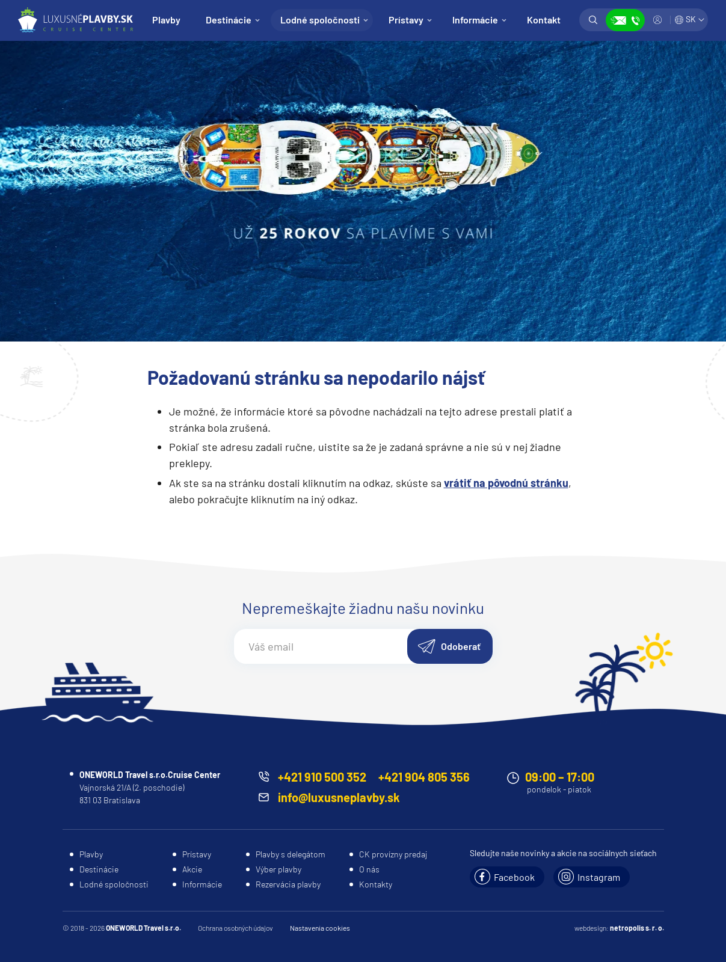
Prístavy (406, 19)
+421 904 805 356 (424, 777)
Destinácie (228, 19)
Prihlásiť (657, 20)
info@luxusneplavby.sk (339, 797)
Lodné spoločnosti (320, 19)
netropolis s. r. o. (637, 928)
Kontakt (544, 19)
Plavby (166, 19)
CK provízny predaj (393, 854)
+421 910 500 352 (322, 777)
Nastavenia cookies (320, 928)
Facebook (514, 877)
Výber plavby (278, 869)
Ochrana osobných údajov (235, 928)
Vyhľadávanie (593, 20)
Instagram (598, 877)
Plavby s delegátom (290, 854)
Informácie (475, 19)
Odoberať (461, 646)
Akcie (192, 869)
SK (691, 19)
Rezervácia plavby (288, 884)
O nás (369, 869)
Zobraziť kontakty (625, 20)
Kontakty (375, 884)
